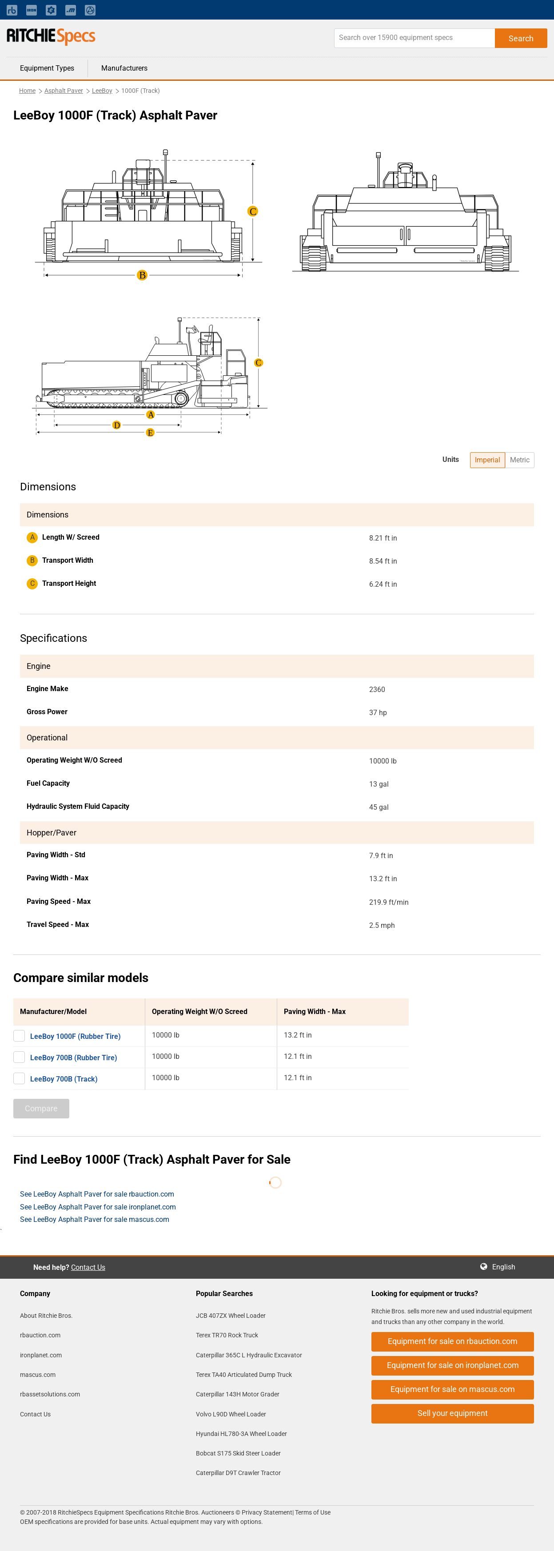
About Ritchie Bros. (46, 1315)
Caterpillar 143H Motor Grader (237, 1394)
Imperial (487, 460)
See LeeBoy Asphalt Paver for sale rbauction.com (97, 1194)
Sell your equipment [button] (453, 1413)
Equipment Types (47, 68)
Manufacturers (124, 68)
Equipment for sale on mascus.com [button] (453, 1389)
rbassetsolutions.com (50, 1394)
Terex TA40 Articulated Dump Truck (244, 1374)
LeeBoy (102, 90)
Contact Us (88, 1267)
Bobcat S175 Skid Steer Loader (238, 1453)
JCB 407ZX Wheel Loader (231, 1315)
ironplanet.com (41, 1355)
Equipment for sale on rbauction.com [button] (453, 1341)
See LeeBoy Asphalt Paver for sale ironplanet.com (98, 1207)
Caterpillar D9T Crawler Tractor (238, 1472)
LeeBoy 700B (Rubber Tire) (73, 1058)
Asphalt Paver (63, 90)
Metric (520, 460)
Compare (41, 1108)
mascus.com (38, 1374)
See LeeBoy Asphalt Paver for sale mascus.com (94, 1219)
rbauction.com (40, 1335)
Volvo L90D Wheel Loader (231, 1414)
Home (27, 90)
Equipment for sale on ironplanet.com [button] (453, 1365)
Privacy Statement (267, 1512)
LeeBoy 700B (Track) (64, 1079)
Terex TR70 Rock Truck (227, 1335)
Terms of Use (312, 1512)
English (506, 1267)
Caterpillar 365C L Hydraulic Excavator (249, 1355)
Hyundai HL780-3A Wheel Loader (241, 1433)
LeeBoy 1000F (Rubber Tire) (75, 1036)
